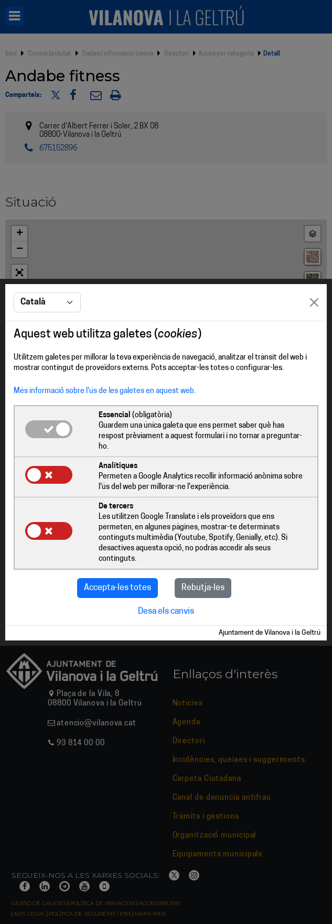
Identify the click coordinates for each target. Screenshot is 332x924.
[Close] (314, 270)
